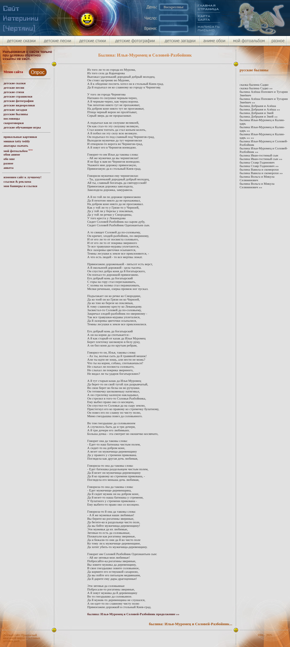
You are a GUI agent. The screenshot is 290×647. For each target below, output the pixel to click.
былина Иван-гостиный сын (259, 155)
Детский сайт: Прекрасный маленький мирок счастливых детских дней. (21, 638)
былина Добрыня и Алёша (258, 106)
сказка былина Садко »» (256, 88)
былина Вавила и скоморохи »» (261, 173)
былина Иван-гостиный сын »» (261, 159)
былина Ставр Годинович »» (259, 166)
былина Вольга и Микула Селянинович (257, 178)
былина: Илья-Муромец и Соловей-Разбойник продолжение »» (133, 614)
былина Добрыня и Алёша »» (260, 109)
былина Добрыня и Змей (256, 113)
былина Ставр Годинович (257, 162)
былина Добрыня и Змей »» (259, 116)
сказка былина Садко (254, 84)
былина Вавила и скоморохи (259, 169)
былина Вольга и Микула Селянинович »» (257, 185)
